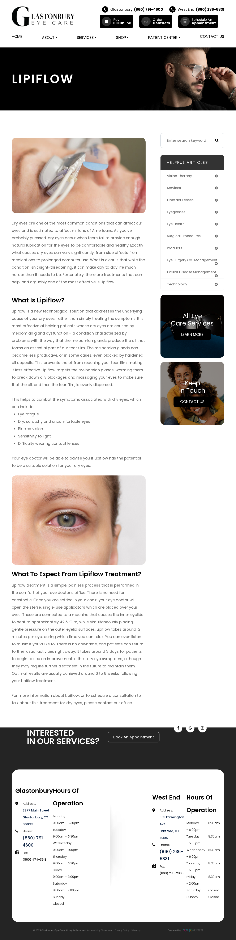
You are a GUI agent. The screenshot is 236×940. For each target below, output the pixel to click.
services (174, 188)
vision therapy (180, 176)
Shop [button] (122, 37)
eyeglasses (177, 212)
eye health (176, 224)
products (175, 249)
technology (177, 293)
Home (17, 36)
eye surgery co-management (182, 263)
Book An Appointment (133, 727)
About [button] (49, 37)
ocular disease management (180, 279)
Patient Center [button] (164, 37)
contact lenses (181, 200)
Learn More (192, 344)
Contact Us (212, 36)
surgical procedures (185, 237)
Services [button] (86, 37)
